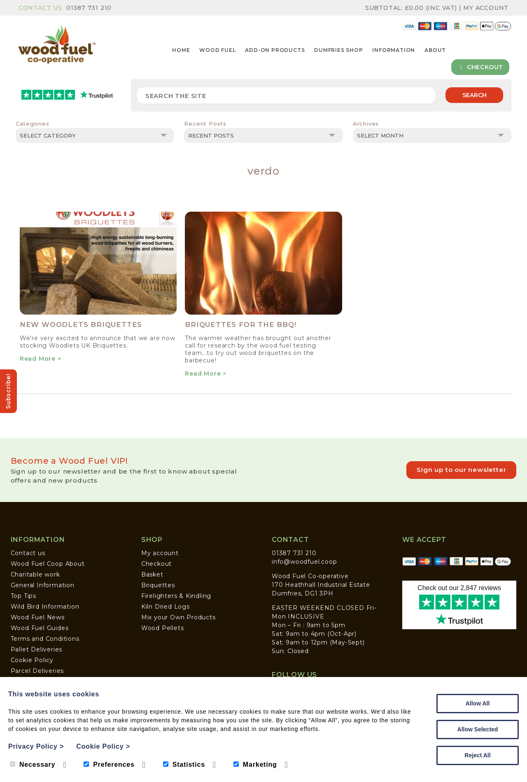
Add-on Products (275, 50)
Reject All (477, 755)
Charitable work (35, 574)
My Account (485, 8)
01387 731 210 (89, 8)
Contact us (28, 553)
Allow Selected (477, 729)
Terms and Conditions (45, 638)
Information (393, 50)
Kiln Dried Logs (165, 606)
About (435, 50)
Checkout (480, 67)
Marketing (255, 764)
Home (181, 50)
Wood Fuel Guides (40, 628)
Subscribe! (8, 391)
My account (160, 553)
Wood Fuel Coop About (48, 563)
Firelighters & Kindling (176, 596)
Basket (152, 574)
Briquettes (158, 585)
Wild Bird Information (45, 606)
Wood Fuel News (38, 617)
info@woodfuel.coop (304, 561)
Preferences (109, 764)
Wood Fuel (217, 50)
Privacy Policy (36, 746)
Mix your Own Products (178, 617)
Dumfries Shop (338, 50)
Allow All (478, 703)
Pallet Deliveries (37, 649)
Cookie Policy (32, 660)
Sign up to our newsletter (461, 470)
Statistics (184, 764)
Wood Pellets (162, 628)
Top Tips (23, 596)
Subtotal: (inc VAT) (412, 8)
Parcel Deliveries (37, 671)
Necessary (32, 764)
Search (474, 95)
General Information (43, 585)
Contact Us (40, 8)
